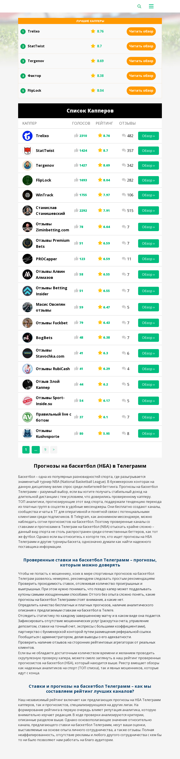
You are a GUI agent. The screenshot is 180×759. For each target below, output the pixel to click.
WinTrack (44, 194)
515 (130, 210)
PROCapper (46, 258)
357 (130, 150)
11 (129, 258)
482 (130, 135)
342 (130, 165)
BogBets (44, 337)
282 (130, 180)
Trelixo (42, 135)
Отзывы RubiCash (53, 368)
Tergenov (45, 165)
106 (130, 194)
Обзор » (148, 136)
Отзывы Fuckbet (52, 322)
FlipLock (43, 180)
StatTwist (45, 150)
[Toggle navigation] (154, 6)
